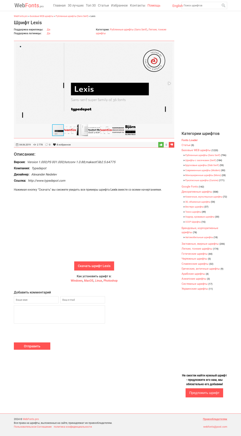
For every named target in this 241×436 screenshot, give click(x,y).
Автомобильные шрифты (201, 237)
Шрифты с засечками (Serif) (203, 160)
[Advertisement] (94, 230)
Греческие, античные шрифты (202, 268)
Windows (77, 280)
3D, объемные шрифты (200, 201)
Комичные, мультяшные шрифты (206, 196)
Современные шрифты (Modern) (205, 170)
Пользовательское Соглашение (33, 426)
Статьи (103, 5)
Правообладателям (215, 419)
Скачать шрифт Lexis (94, 266)
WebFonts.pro (31, 419)
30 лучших (76, 5)
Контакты (137, 5)
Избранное (119, 5)
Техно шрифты (195, 211)
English (174, 6)
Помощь (153, 5)
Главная (59, 5)
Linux (98, 280)
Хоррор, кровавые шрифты (202, 216)
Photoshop (111, 280)
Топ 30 (91, 5)
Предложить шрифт (204, 393)
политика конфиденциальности (73, 426)
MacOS (89, 280)
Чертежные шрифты (196, 258)
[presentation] (41, 333)
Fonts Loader (190, 140)
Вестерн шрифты (196, 206)
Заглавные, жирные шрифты (203, 243)
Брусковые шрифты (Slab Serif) (204, 165)
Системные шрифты (197, 283)
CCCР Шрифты (195, 221)
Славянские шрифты (197, 263)
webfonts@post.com (215, 426)
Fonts (28, 5)
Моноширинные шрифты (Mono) (205, 175)
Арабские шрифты (195, 273)
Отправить (32, 346)
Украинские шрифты (197, 288)
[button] (169, 83)
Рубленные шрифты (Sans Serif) (128, 29)
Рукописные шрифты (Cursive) (204, 180)
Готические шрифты (197, 253)
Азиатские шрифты (196, 278)
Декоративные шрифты (200, 191)
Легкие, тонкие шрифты (200, 248)
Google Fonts (193, 186)
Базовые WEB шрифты (200, 150)
